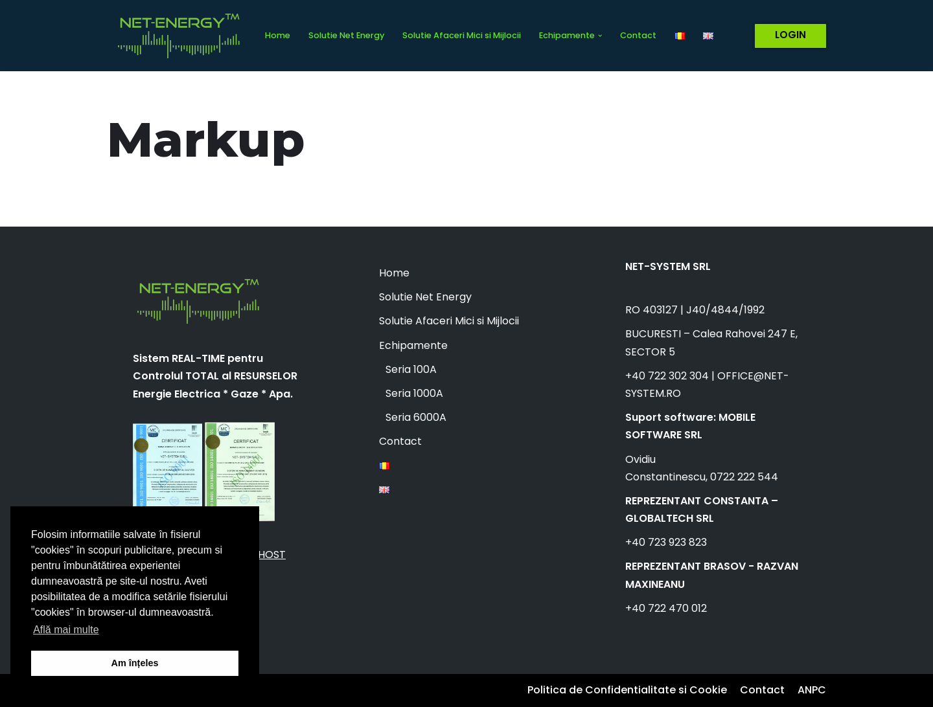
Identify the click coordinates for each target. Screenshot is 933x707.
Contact (638, 35)
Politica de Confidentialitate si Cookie (627, 689)
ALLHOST (264, 554)
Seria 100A (411, 369)
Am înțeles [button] (135, 663)
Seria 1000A (414, 393)
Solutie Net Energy (346, 35)
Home (277, 35)
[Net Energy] (175, 36)
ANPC (812, 689)
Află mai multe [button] (65, 629)
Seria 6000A (416, 417)
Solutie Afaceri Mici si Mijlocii (461, 35)
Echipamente (413, 345)
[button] (600, 36)
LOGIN (790, 34)
